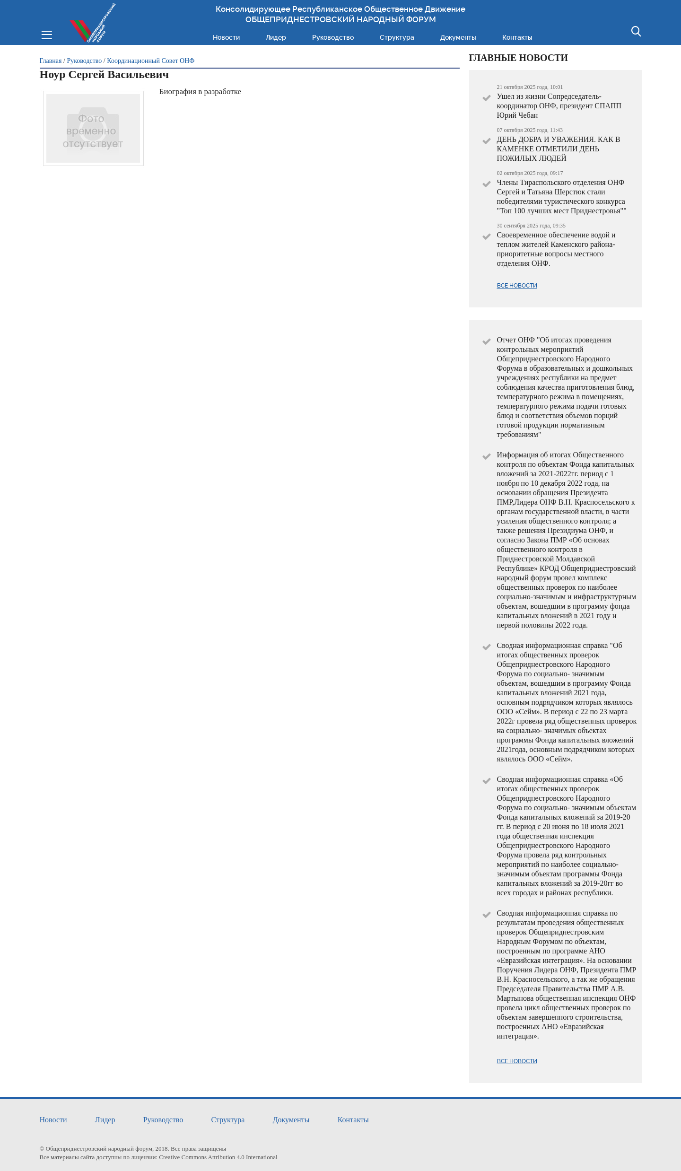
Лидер (276, 37)
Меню (46, 34)
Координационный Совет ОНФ (150, 60)
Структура (397, 37)
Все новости (517, 285)
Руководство (333, 37)
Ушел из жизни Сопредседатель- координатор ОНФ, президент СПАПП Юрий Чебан (559, 105)
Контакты (517, 37)
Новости (226, 37)
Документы (458, 37)
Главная (51, 60)
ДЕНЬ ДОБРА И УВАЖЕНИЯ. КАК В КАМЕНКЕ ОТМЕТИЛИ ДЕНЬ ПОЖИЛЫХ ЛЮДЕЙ (558, 148)
